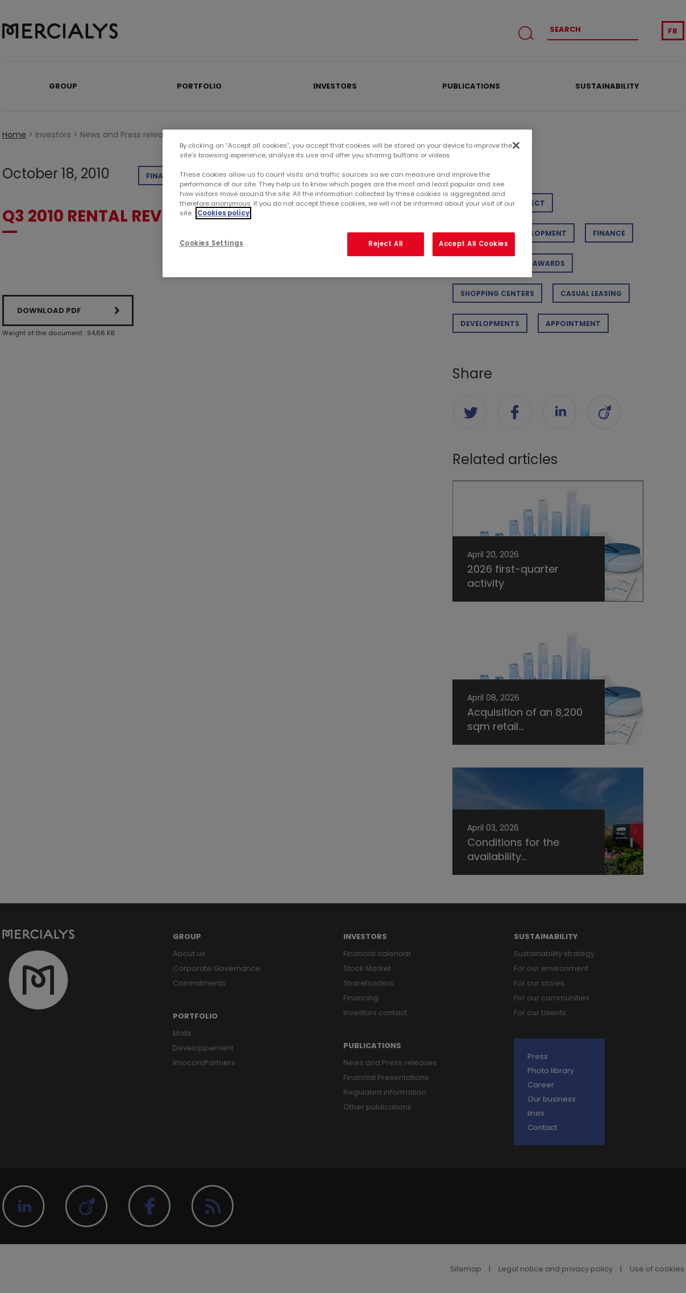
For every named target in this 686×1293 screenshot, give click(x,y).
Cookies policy (223, 213)
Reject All (385, 243)
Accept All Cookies (473, 243)
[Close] (516, 145)
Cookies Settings (212, 243)
